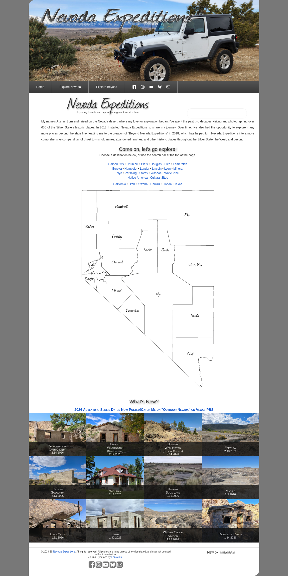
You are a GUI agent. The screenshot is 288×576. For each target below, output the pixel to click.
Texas (178, 184)
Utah (132, 184)
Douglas (156, 164)
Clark (144, 164)
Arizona (143, 184)
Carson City (116, 164)
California (119, 184)
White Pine (171, 173)
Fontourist (116, 557)
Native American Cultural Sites (148, 177)
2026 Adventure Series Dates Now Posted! (107, 410)
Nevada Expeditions (64, 551)
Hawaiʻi (155, 184)
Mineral (178, 168)
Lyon (167, 168)
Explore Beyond (106, 87)
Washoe (156, 173)
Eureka (117, 168)
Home (40, 87)
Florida (167, 184)
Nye (119, 173)
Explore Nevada (70, 87)
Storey (143, 173)
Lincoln (156, 168)
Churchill (132, 164)
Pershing (131, 173)
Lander (144, 168)
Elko (167, 164)
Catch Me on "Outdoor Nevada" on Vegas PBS (177, 410)
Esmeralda (180, 164)
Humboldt (131, 168)
